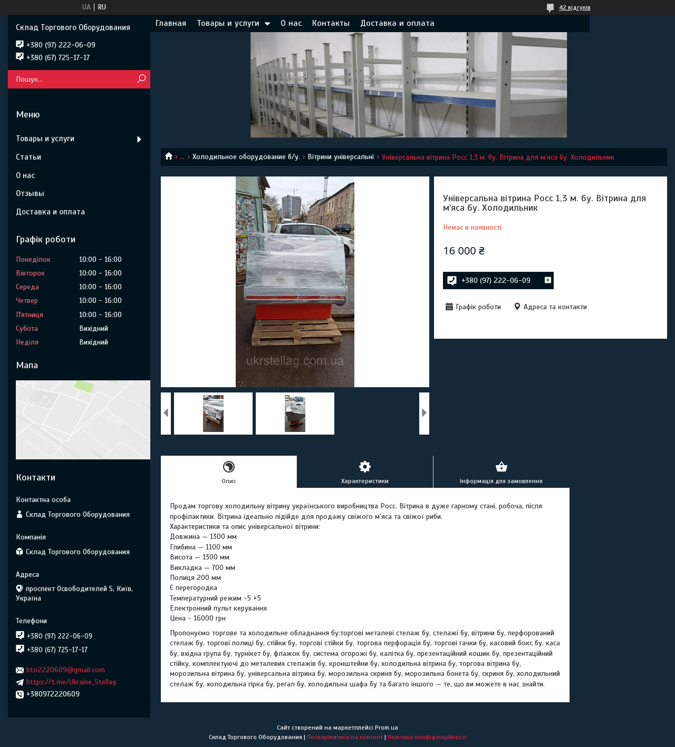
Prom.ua (386, 727)
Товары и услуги (228, 23)
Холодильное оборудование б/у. (246, 156)
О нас (291, 23)
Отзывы (30, 193)
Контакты (331, 23)
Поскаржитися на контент (345, 737)
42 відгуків (575, 7)
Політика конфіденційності (427, 737)
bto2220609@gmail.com (65, 669)
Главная (171, 23)
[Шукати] (141, 79)
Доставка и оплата (397, 23)
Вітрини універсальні (340, 156)
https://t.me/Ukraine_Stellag (71, 681)
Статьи (28, 157)
